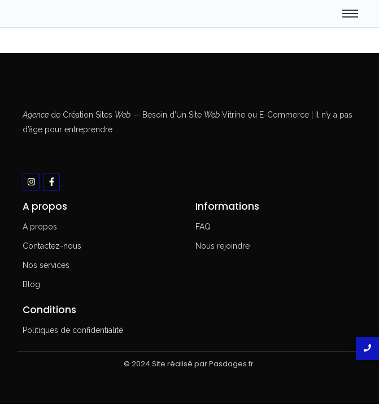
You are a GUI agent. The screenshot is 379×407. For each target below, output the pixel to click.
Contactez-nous (52, 245)
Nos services (46, 265)
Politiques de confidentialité (73, 330)
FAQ (203, 226)
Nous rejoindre (222, 245)
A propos (40, 226)
